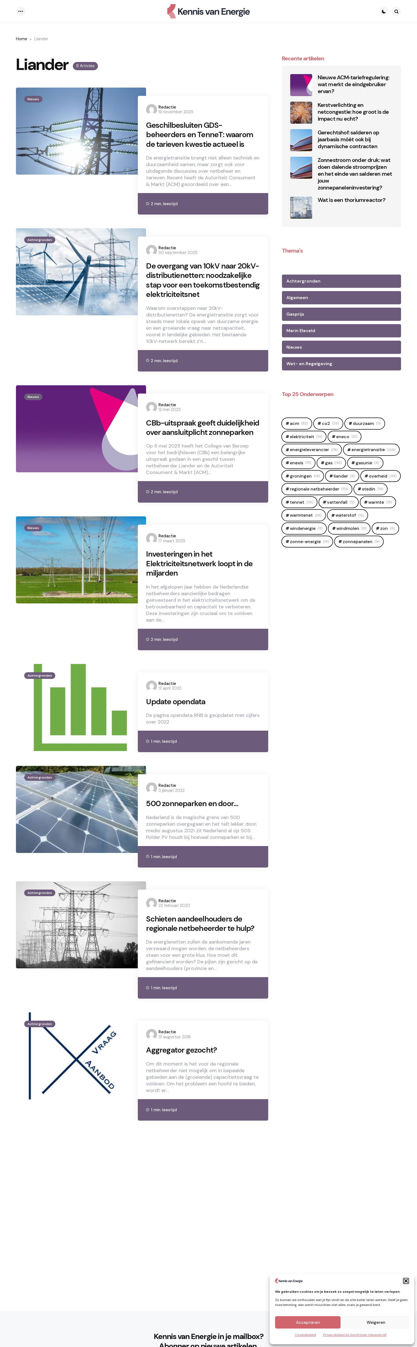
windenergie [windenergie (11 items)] (306, 528)
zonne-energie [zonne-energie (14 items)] (309, 541)
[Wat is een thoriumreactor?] (301, 208)
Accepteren (308, 1322)
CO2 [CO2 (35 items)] (330, 423)
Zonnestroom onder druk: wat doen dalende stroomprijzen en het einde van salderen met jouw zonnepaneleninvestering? (355, 174)
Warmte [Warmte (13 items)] (380, 502)
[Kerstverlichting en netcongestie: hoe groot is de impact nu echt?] (301, 113)
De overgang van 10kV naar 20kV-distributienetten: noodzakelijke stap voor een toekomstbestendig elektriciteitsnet (196, 300)
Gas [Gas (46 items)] (333, 463)
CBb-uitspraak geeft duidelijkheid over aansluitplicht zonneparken (195, 460)
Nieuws (33, 99)
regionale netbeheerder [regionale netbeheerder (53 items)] (319, 489)
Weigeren (376, 1322)
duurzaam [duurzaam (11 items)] (367, 423)
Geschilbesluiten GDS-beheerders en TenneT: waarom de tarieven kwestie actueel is (197, 141)
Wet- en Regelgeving (309, 364)
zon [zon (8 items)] (387, 528)
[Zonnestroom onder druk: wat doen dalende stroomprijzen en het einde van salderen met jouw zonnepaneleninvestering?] (301, 168)
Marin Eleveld (300, 331)
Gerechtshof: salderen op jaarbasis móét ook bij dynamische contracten (348, 139)
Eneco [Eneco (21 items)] (346, 437)
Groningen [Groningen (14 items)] (305, 476)
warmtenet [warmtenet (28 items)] (306, 515)
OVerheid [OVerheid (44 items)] (382, 476)
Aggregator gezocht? (184, 1106)
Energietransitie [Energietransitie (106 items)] (373, 449)
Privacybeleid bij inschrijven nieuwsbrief (354, 1335)
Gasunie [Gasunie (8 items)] (367, 463)
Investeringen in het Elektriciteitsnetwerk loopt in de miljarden (198, 603)
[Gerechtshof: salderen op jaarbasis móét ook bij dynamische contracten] (301, 140)
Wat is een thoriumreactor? (351, 200)
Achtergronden (40, 253)
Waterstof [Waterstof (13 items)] (350, 515)
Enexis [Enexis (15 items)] (300, 463)
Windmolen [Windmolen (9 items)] (351, 528)
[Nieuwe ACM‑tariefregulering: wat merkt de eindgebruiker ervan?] (301, 85)
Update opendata (178, 743)
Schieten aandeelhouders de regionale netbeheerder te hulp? (198, 972)
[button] (406, 1281)
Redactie (167, 107)
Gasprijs (295, 314)
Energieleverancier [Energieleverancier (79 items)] (314, 449)
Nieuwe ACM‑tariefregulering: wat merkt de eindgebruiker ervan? (353, 84)
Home (21, 39)
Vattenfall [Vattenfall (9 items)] (340, 502)
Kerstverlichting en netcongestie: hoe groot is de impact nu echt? (353, 112)
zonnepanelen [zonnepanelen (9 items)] (361, 541)
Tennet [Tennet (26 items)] (301, 502)
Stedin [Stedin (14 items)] (372, 489)
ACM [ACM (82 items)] (299, 423)
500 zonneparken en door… (196, 846)
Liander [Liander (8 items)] (344, 476)
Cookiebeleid (305, 1335)
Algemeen (297, 297)
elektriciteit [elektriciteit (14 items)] (306, 437)
